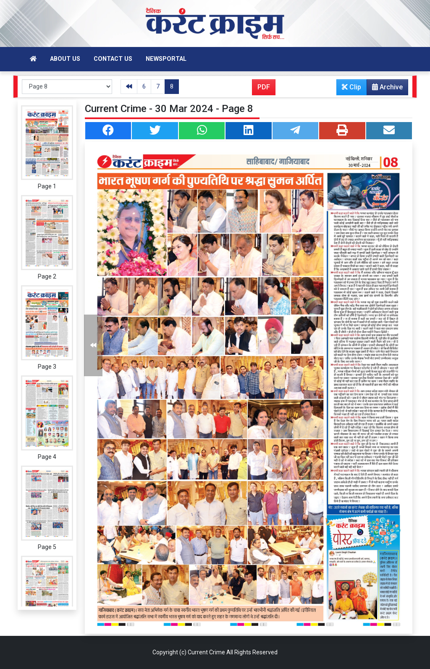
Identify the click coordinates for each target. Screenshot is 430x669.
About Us (65, 58)
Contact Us (113, 58)
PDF (263, 87)
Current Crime (206, 652)
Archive (385, 89)
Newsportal (166, 58)
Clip (351, 87)
